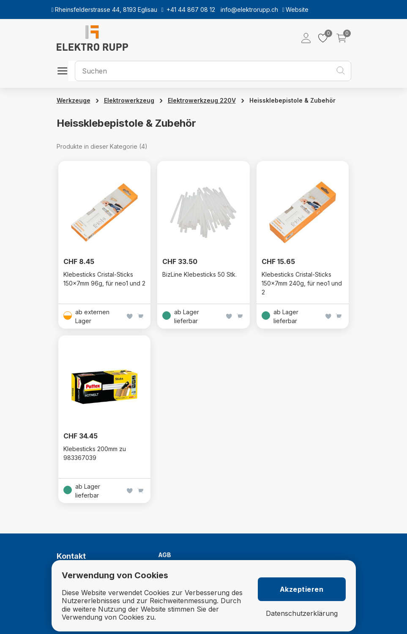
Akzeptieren (302, 589)
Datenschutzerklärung (302, 614)
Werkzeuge (73, 100)
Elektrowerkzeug (129, 100)
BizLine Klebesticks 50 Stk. (199, 274)
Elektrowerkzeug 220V (202, 100)
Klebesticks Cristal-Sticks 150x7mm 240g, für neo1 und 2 (302, 283)
